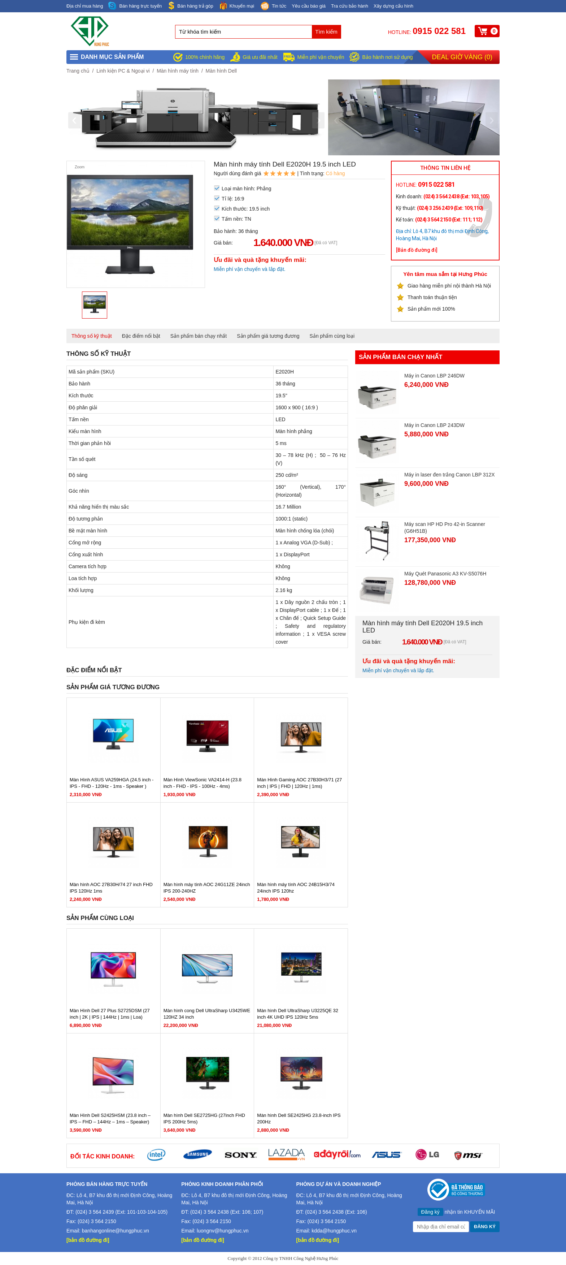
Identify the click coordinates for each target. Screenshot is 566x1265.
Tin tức (273, 6)
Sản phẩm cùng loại (332, 336)
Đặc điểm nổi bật (141, 336)
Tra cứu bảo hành (349, 6)
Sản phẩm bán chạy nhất (198, 336)
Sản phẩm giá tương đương (268, 336)
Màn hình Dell (221, 71)
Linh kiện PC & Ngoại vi (123, 71)
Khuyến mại (236, 5)
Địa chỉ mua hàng (84, 6)
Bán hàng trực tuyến (135, 6)
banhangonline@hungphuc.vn (115, 1231)
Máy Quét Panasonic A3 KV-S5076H (445, 574)
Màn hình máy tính (178, 71)
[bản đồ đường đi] (87, 1240)
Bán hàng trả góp (190, 5)
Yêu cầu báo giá (309, 6)
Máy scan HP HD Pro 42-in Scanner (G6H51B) (444, 527)
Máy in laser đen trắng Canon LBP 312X (449, 475)
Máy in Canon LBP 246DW (434, 376)
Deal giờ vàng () (462, 57)
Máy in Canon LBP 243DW (434, 425)
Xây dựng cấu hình (393, 6)
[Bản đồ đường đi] (416, 250)
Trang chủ (78, 71)
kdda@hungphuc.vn (334, 1231)
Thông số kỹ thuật (91, 336)
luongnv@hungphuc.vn (222, 1231)
